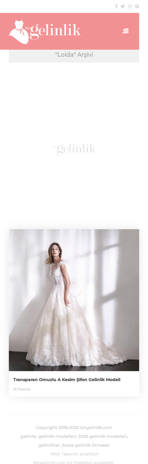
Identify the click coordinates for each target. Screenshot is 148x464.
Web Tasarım (64, 454)
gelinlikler (49, 445)
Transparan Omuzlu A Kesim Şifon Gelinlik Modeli (66, 379)
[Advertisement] (74, 148)
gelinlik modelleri (57, 436)
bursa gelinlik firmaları (86, 445)
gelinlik (28, 436)
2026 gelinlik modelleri (102, 436)
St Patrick (21, 389)
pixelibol (89, 454)
